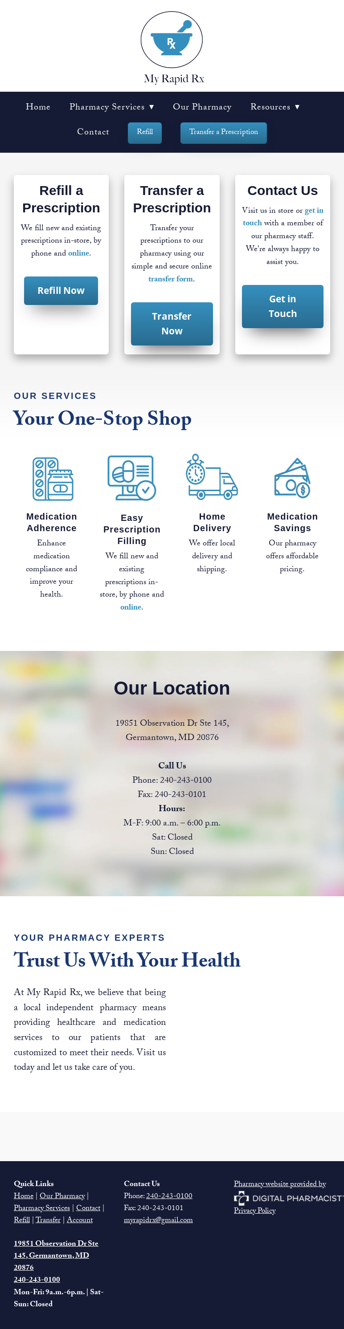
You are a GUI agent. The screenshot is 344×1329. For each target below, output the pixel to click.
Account (80, 1221)
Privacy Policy (254, 1211)
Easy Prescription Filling (132, 529)
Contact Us (282, 190)
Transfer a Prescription (223, 132)
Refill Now (61, 290)
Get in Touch (283, 306)
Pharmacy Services (112, 108)
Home (38, 108)
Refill (145, 132)
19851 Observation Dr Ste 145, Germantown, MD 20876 (56, 1256)
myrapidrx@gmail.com (158, 1221)
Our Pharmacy (202, 108)
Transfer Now (172, 323)
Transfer (48, 1221)
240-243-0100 (169, 1197)
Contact (93, 133)
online (78, 254)
